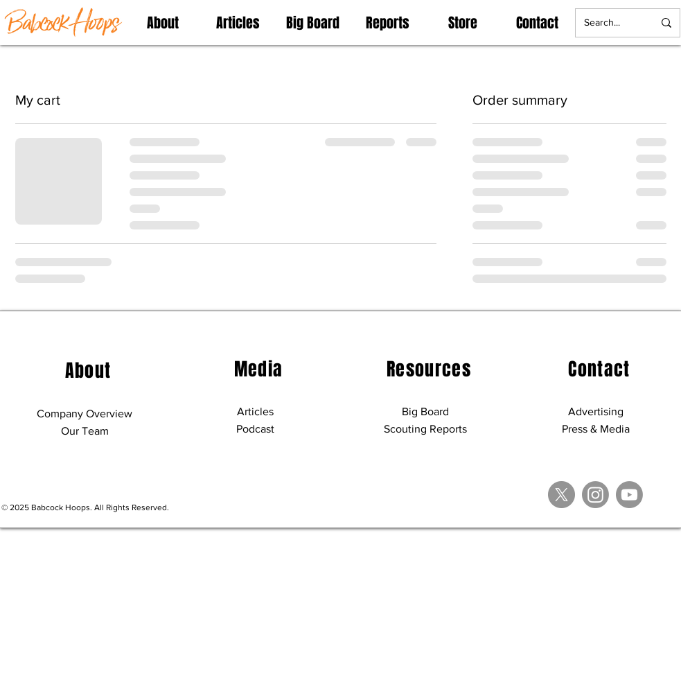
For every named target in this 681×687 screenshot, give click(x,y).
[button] (163, 23)
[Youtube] (629, 494)
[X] (561, 494)
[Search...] (608, 23)
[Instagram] (595, 494)
